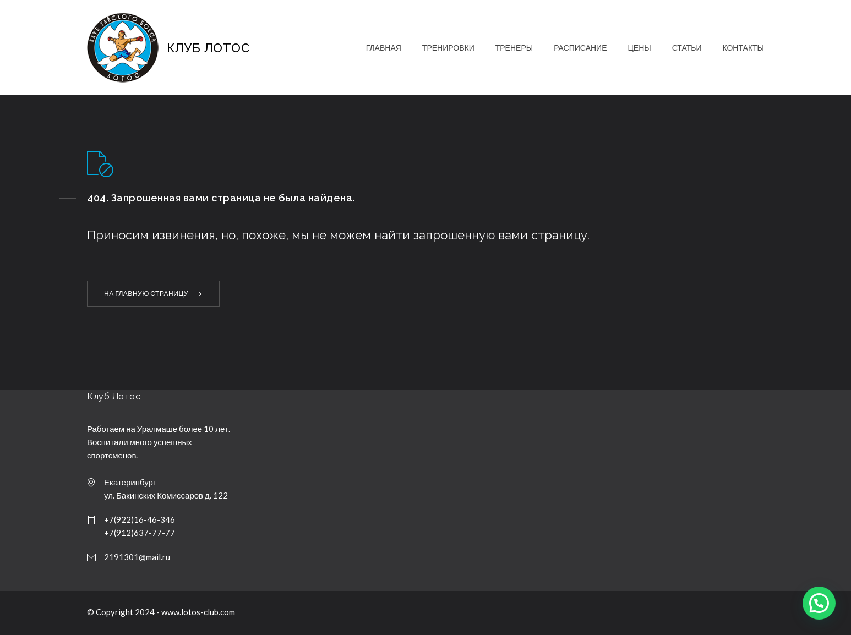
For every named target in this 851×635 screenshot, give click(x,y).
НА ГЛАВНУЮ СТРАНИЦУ (146, 293)
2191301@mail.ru (137, 557)
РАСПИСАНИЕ (580, 47)
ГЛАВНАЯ (383, 47)
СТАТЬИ (687, 47)
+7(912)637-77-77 (139, 533)
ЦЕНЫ (639, 47)
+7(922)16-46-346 (139, 519)
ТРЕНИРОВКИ (448, 47)
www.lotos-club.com (198, 612)
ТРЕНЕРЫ (514, 47)
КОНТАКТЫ (743, 47)
